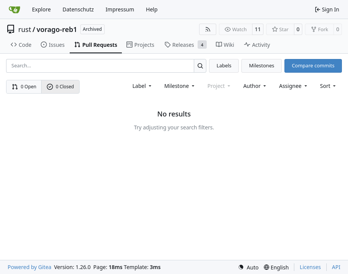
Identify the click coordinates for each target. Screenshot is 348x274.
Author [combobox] (255, 85)
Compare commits (313, 65)
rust (24, 29)
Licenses (310, 267)
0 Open (24, 86)
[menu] (328, 86)
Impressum (119, 9)
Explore (41, 9)
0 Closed (60, 86)
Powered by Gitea (29, 267)
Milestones (261, 65)
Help (152, 9)
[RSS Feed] (208, 29)
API (336, 267)
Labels (224, 65)
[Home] (14, 9)
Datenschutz (78, 9)
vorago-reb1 (57, 29)
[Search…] (200, 65)
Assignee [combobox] (293, 85)
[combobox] (143, 86)
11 (258, 29)
